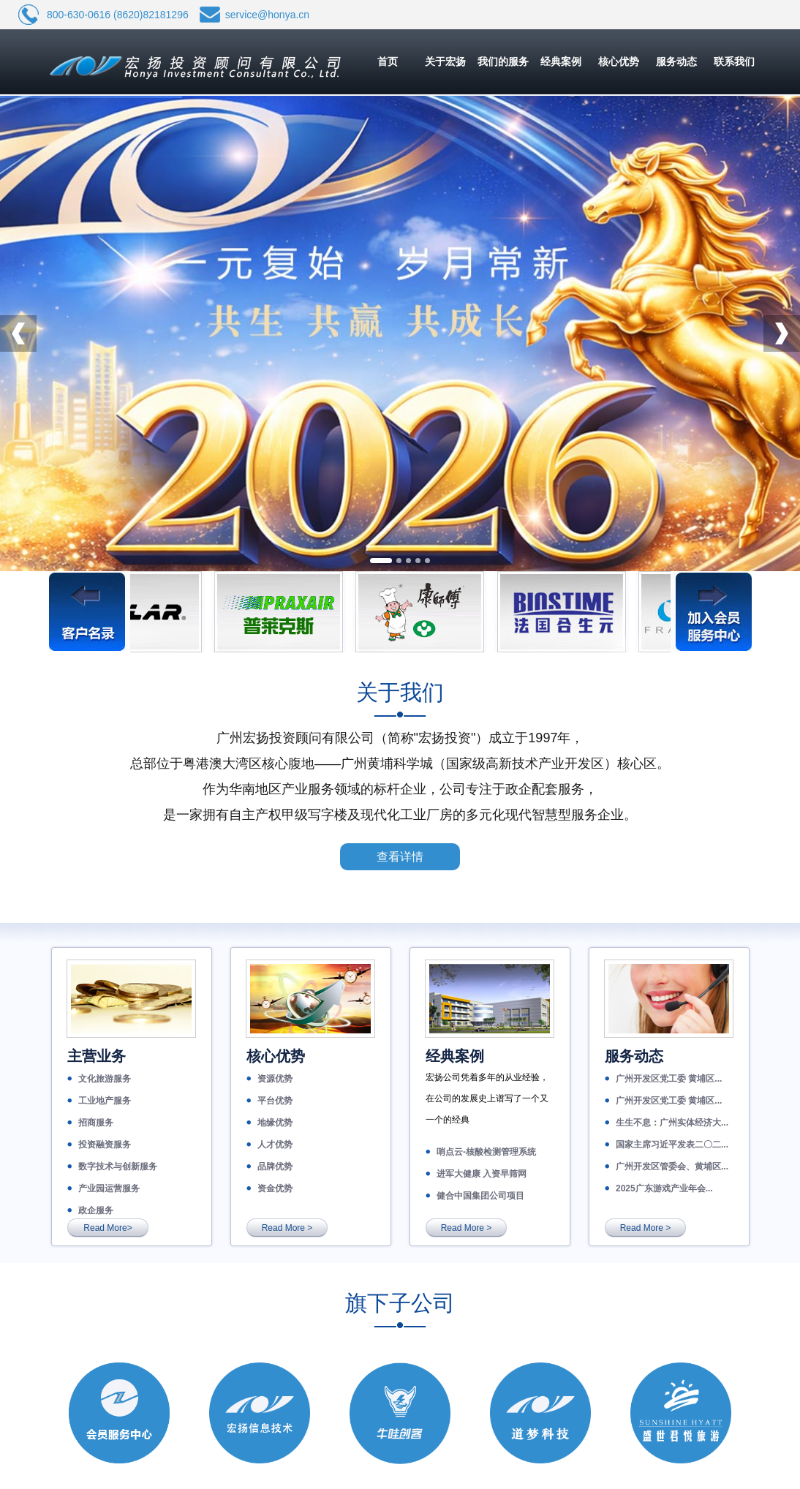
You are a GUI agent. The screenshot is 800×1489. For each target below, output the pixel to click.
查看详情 (400, 857)
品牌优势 (275, 1166)
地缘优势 (275, 1122)
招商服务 (95, 1122)
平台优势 (275, 1101)
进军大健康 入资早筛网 (482, 1174)
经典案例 (560, 61)
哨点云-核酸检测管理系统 (486, 1152)
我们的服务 (503, 61)
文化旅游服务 (104, 1079)
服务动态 (676, 61)
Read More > (287, 1228)
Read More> (107, 1228)
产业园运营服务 (109, 1188)
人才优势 (275, 1144)
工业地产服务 (104, 1101)
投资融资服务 (104, 1144)
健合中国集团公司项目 (480, 1196)
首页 (387, 61)
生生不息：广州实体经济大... (672, 1122)
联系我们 (734, 61)
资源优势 (275, 1079)
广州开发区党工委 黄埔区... (669, 1079)
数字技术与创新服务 (117, 1166)
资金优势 (275, 1188)
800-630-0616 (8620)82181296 (118, 14)
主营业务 (96, 1056)
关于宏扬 (445, 61)
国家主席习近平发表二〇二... (672, 1144)
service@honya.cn (267, 14)
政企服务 (95, 1210)
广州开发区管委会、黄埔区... (672, 1166)
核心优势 (618, 61)
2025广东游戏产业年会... (664, 1188)
